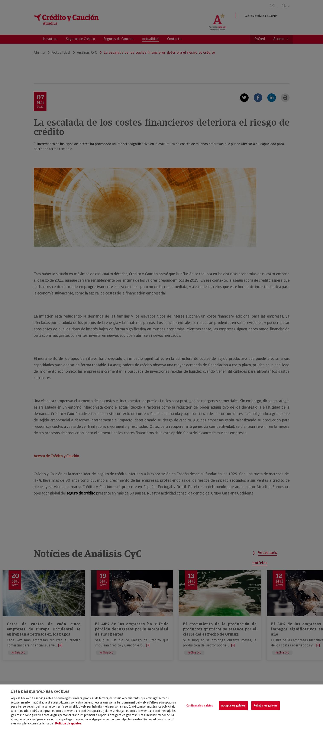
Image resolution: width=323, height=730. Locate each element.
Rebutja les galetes (265, 705)
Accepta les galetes (233, 705)
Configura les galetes (199, 705)
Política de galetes (68, 723)
